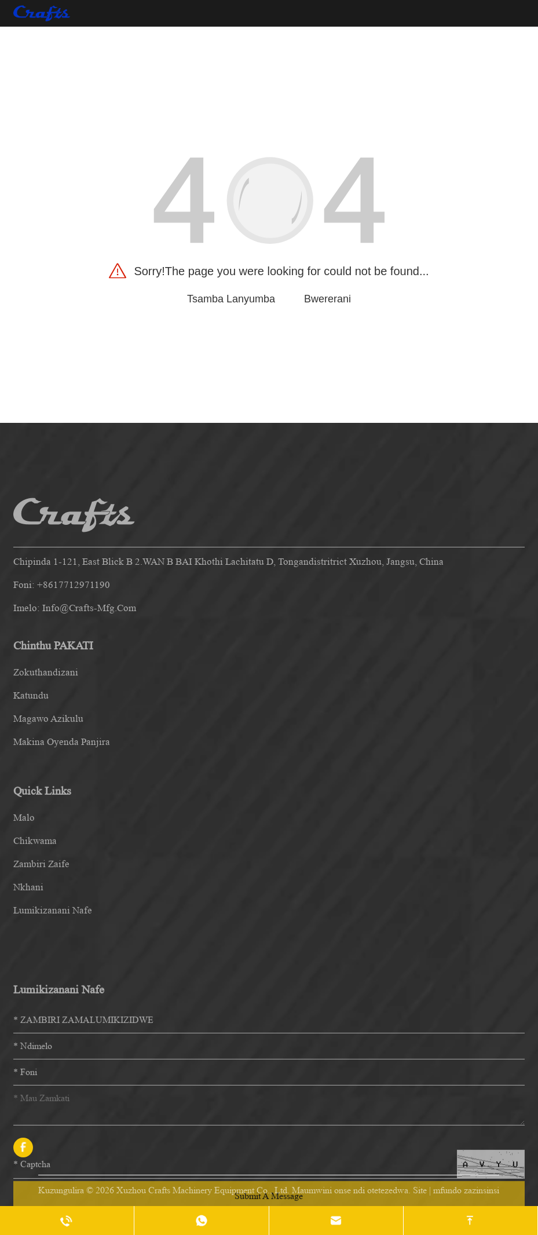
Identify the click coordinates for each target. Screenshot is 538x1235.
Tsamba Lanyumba (231, 299)
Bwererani (327, 299)
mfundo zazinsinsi (466, 1190)
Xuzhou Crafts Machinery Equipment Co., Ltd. (203, 1190)
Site (420, 1190)
